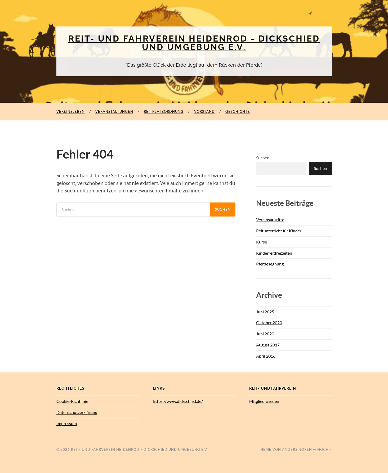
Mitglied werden (264, 401)
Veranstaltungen (114, 111)
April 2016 (265, 355)
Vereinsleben (70, 111)
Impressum (66, 423)
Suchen (262, 157)
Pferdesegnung (270, 263)
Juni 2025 (265, 311)
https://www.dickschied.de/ (178, 401)
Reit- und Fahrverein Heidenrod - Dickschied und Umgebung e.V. (194, 43)
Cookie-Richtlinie (72, 401)
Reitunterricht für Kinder (278, 230)
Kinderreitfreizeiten (274, 252)
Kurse (261, 241)
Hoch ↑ (324, 449)
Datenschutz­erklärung (76, 412)
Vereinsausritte (270, 219)
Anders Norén (297, 449)
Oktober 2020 (269, 322)
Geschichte (237, 111)
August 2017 (268, 344)
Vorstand (204, 111)
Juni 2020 (265, 333)
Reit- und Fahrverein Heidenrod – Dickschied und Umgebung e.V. (139, 449)
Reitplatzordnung (164, 111)
